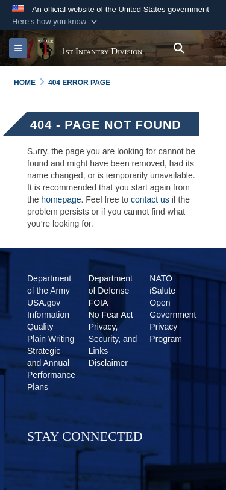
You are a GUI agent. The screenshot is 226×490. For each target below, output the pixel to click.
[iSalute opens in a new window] (162, 290)
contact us (150, 199)
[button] (55, 22)
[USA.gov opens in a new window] (43, 302)
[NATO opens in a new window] (160, 278)
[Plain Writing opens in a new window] (50, 339)
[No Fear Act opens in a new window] (111, 314)
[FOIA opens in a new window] (98, 302)
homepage (61, 199)
